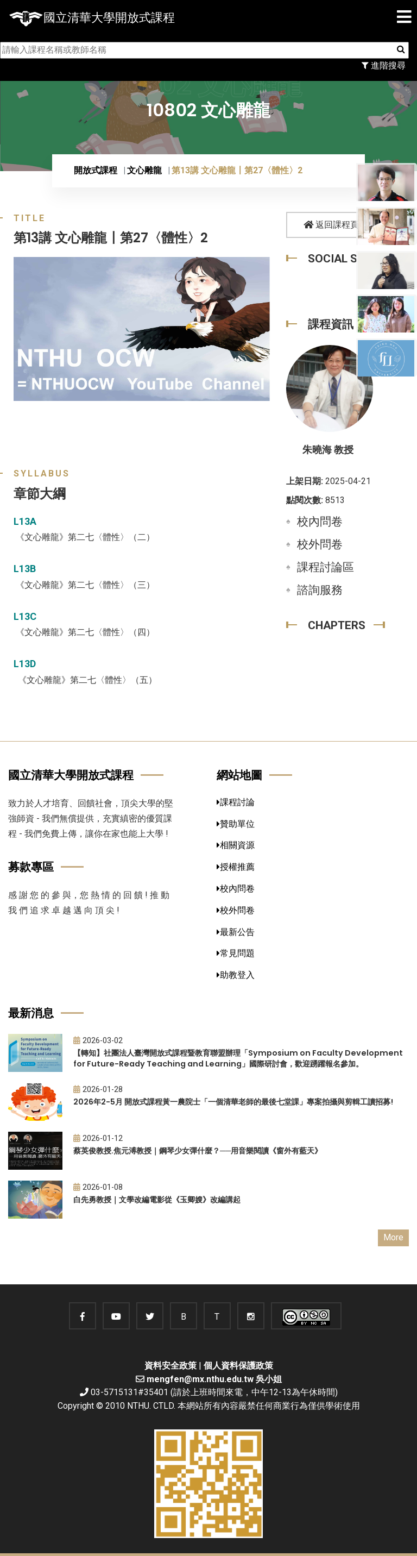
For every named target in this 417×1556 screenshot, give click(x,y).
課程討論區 (325, 567)
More (393, 1237)
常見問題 (236, 953)
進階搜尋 (384, 65)
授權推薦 (236, 867)
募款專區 (31, 867)
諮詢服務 (320, 590)
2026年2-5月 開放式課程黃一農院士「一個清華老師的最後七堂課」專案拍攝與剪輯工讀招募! (233, 1101)
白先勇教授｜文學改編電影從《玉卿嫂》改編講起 (157, 1199)
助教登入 (236, 975)
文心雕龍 (144, 170)
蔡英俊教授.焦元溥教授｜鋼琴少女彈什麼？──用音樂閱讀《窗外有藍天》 (197, 1150)
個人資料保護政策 (238, 1365)
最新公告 (236, 932)
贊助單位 (236, 824)
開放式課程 (95, 170)
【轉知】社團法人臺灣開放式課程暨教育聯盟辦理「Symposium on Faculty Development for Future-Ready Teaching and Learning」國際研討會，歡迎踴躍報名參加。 (238, 1058)
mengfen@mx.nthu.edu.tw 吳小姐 (214, 1379)
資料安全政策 (170, 1365)
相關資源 (236, 845)
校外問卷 (320, 544)
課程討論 (236, 802)
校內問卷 (320, 521)
